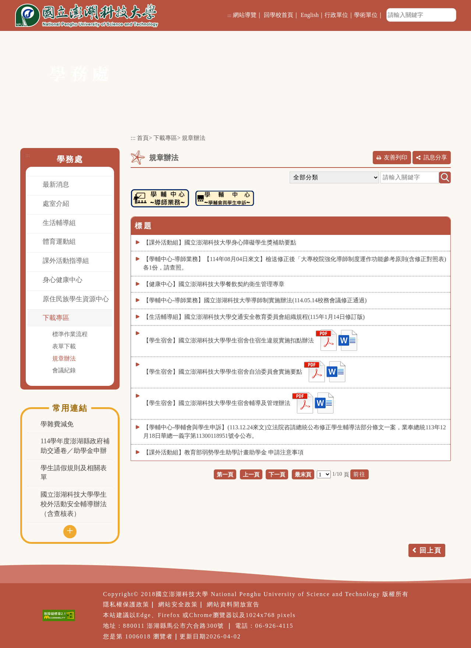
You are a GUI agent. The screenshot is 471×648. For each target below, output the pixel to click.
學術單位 (366, 15)
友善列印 (395, 157)
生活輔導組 (59, 222)
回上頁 (430, 550)
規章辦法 (64, 358)
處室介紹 (56, 203)
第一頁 (225, 474)
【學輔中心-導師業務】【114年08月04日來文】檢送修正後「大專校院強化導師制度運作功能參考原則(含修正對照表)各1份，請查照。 (294, 263)
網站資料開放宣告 (233, 604)
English (310, 15)
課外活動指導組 (66, 260)
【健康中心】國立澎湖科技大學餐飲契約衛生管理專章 (213, 284)
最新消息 (56, 184)
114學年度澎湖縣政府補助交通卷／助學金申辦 (75, 445)
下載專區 (56, 317)
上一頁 (251, 474)
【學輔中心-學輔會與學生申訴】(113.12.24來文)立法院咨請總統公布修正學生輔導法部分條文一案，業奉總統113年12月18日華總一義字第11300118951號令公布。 (294, 431)
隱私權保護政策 (126, 604)
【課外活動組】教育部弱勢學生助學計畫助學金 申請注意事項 (223, 452)
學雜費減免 (57, 424)
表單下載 (64, 346)
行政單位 (336, 15)
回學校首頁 (278, 15)
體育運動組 (59, 241)
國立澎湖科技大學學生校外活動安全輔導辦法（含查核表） (73, 504)
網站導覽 (244, 15)
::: (229, 15)
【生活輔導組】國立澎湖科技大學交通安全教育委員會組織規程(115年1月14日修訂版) (254, 317)
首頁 (143, 138)
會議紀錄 (64, 370)
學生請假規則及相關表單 (73, 472)
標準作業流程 (70, 334)
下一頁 (277, 474)
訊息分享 (435, 157)
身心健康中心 (62, 280)
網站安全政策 (178, 604)
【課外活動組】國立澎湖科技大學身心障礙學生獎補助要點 (219, 242)
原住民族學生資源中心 (76, 299)
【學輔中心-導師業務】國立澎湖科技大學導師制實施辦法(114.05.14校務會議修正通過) (254, 300)
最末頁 (303, 474)
